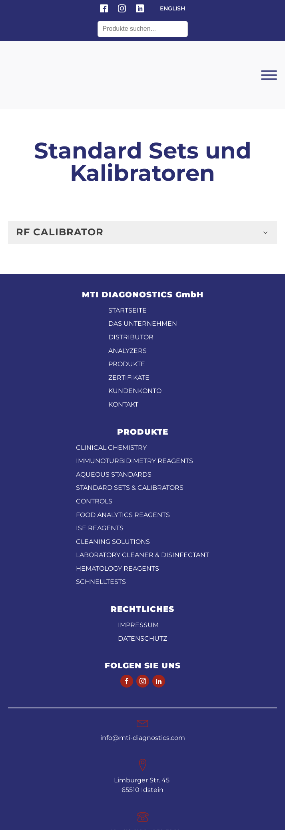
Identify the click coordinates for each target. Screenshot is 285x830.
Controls (94, 451)
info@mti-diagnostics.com (142, 687)
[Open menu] (269, 50)
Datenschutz (142, 588)
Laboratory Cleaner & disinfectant (142, 504)
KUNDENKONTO (134, 340)
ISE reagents (100, 477)
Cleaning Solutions (113, 491)
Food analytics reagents (123, 464)
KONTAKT (123, 354)
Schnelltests (101, 531)
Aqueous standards (113, 424)
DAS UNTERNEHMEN (142, 273)
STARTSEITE (127, 260)
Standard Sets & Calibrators (129, 437)
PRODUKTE (126, 313)
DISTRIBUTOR (130, 287)
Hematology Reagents (117, 518)
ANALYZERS (127, 300)
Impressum (138, 574)
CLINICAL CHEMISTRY (111, 397)
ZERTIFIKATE (128, 327)
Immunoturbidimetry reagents (134, 410)
